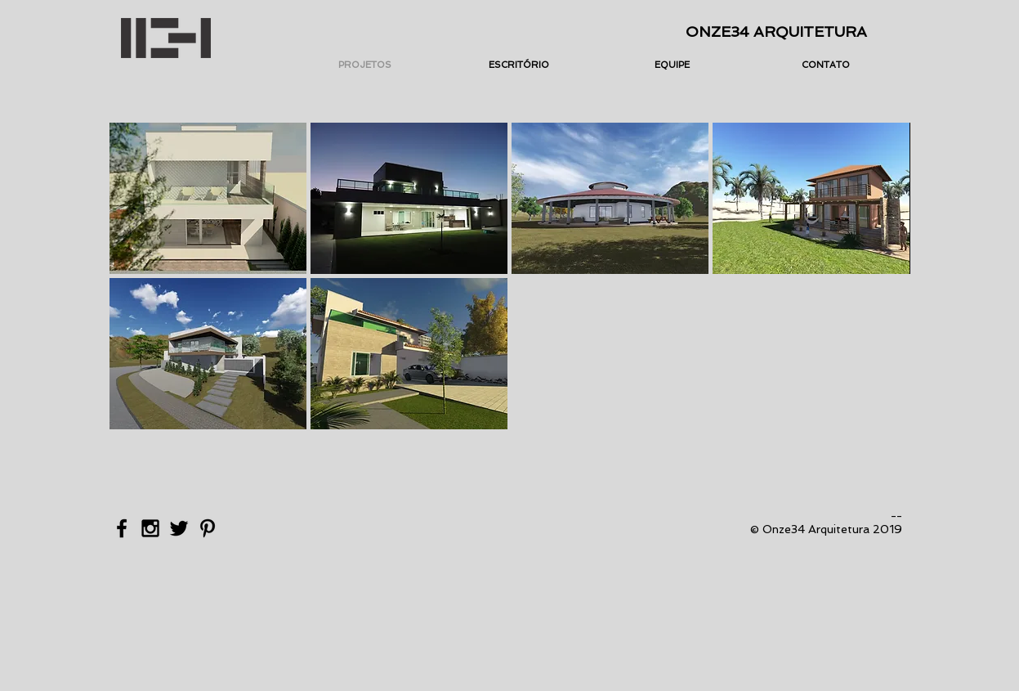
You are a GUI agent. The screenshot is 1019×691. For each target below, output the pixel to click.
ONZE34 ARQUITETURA (776, 31)
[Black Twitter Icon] (179, 528)
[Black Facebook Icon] (121, 528)
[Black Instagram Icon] (150, 528)
